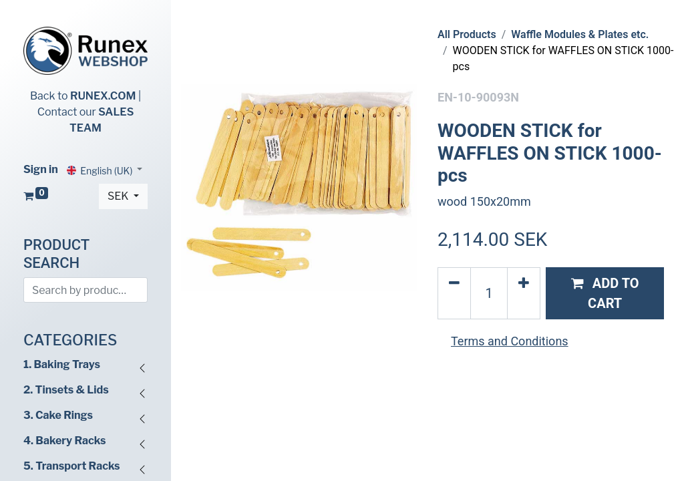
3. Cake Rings (58, 415)
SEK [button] (119, 196)
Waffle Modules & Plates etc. (580, 34)
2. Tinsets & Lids (66, 389)
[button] (605, 293)
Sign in (40, 169)
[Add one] (523, 293)
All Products (467, 34)
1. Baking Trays (61, 364)
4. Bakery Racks (64, 440)
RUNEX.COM (103, 96)
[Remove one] (454, 293)
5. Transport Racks (71, 466)
